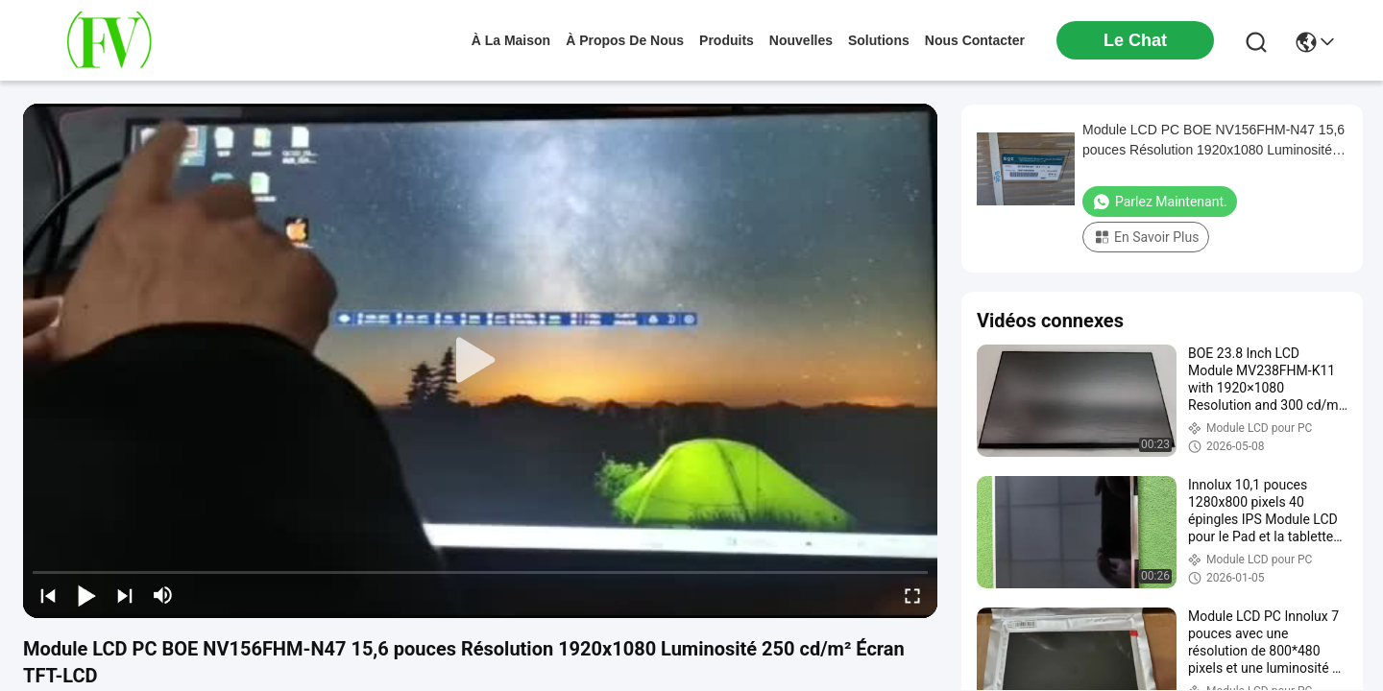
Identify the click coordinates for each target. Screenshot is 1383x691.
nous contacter (975, 40)
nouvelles (801, 40)
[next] (125, 595)
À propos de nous (625, 40)
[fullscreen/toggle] (912, 595)
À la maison (511, 40)
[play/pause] (86, 595)
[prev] (48, 595)
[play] (480, 361)
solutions (879, 40)
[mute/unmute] (163, 595)
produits (726, 40)
